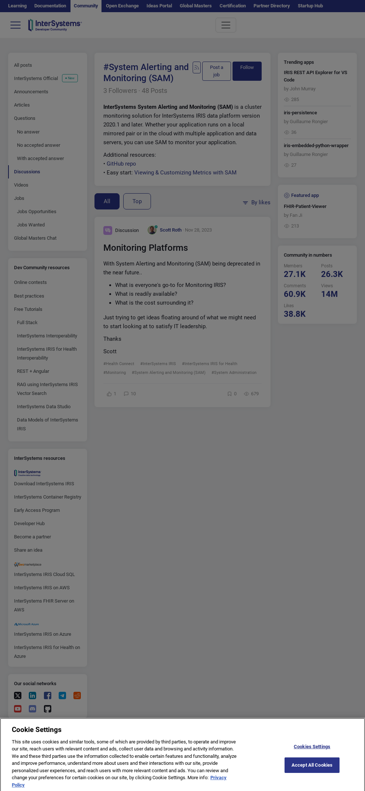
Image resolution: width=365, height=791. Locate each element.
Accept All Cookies (312, 770)
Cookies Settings (312, 751)
